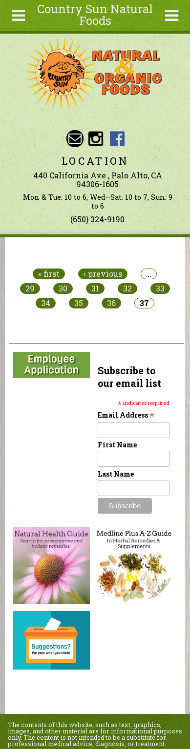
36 (111, 303)
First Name (117, 444)
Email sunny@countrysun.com (75, 138)
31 (95, 288)
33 (160, 288)
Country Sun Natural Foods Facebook (117, 138)
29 (30, 288)
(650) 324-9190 (97, 219)
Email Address (126, 415)
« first (49, 274)
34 (45, 303)
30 (63, 288)
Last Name (116, 474)
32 (127, 288)
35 (78, 303)
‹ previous (103, 274)
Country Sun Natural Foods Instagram (96, 138)
